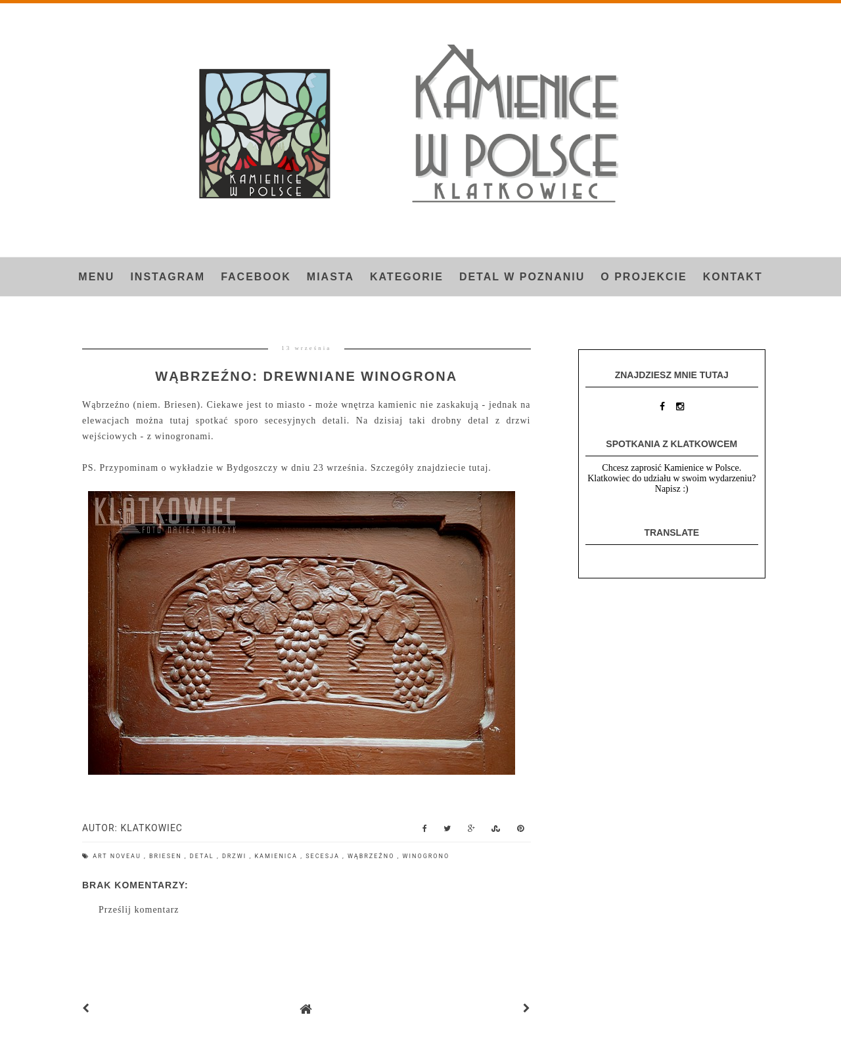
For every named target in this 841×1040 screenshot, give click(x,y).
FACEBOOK (256, 276)
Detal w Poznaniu (522, 276)
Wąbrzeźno (373, 856)
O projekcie (644, 276)
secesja (324, 856)
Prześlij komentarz (139, 910)
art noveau (118, 856)
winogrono (426, 856)
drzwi (236, 856)
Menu (96, 276)
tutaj (478, 468)
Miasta (330, 276)
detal (203, 856)
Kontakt (733, 276)
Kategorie (406, 276)
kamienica (277, 856)
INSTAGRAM (167, 276)
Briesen (167, 856)
